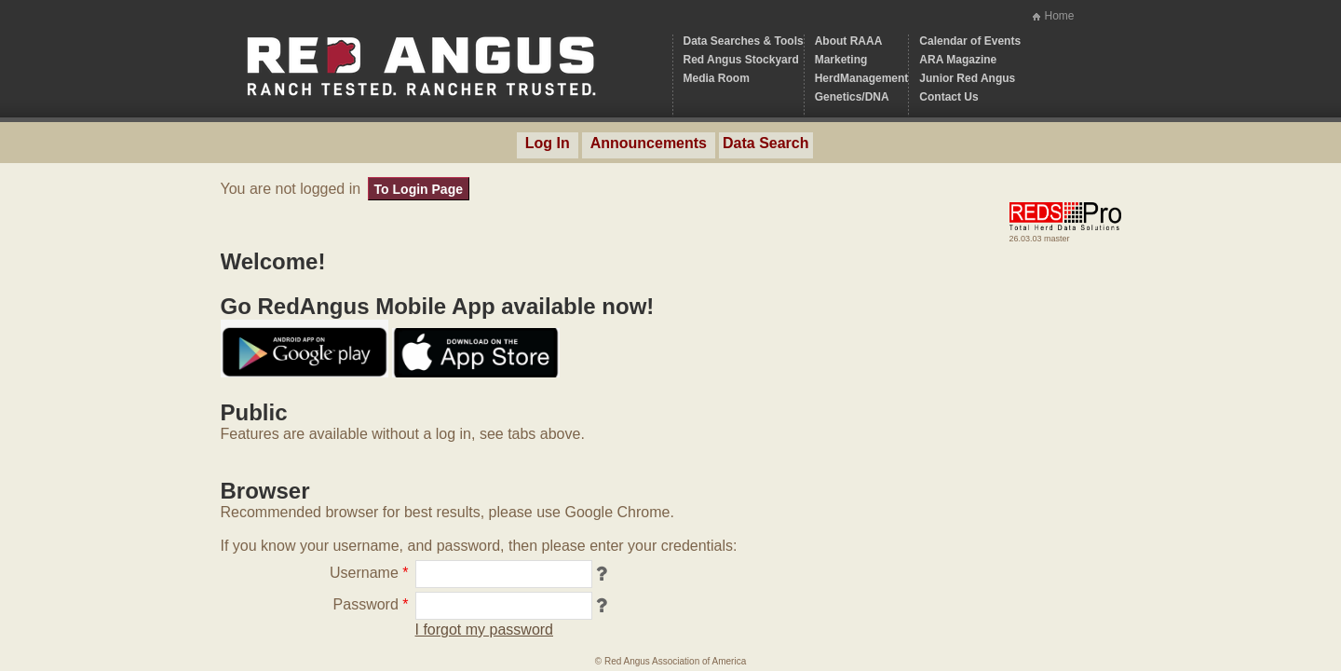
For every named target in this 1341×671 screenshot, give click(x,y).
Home (1059, 15)
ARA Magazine (957, 59)
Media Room (717, 78)
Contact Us (948, 96)
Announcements (648, 143)
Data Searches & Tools (744, 41)
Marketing (841, 59)
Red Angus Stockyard (741, 59)
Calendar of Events (970, 41)
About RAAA (849, 41)
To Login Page (418, 189)
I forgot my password (484, 629)
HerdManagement (862, 78)
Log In (547, 143)
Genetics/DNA (852, 96)
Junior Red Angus (967, 78)
